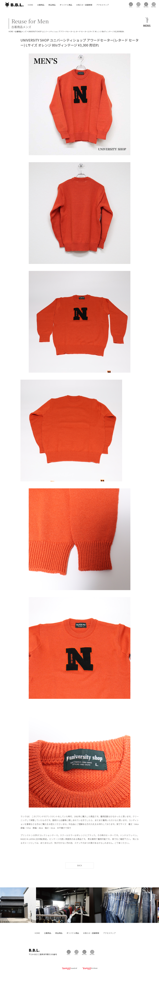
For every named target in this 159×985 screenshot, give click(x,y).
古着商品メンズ (20, 31)
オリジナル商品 (66, 5)
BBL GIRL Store (146, 4)
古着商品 (40, 5)
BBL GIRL (153, 4)
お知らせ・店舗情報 (84, 5)
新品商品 (52, 5)
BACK (79, 865)
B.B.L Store (131, 4)
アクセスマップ (102, 5)
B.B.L (14, 4)
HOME (30, 5)
